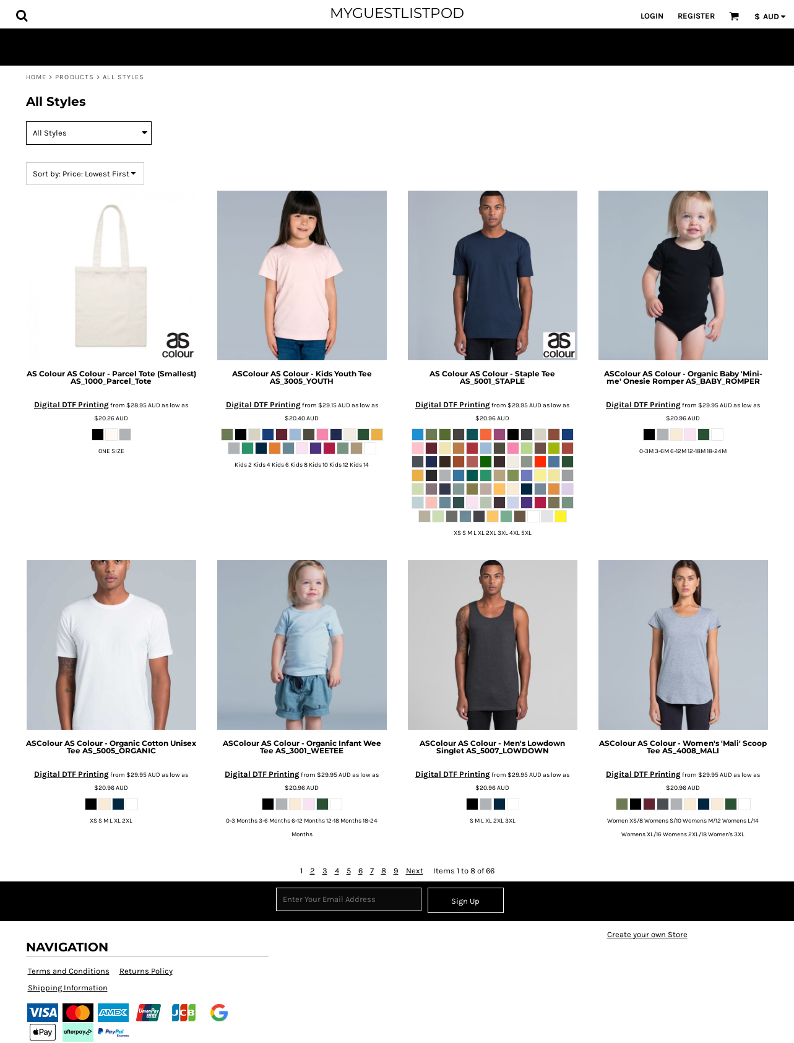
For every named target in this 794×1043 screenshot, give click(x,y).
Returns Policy (146, 971)
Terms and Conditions (69, 971)
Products (74, 77)
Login (652, 15)
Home (36, 77)
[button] (21, 15)
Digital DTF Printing (71, 404)
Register (696, 15)
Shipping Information (68, 987)
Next (414, 870)
